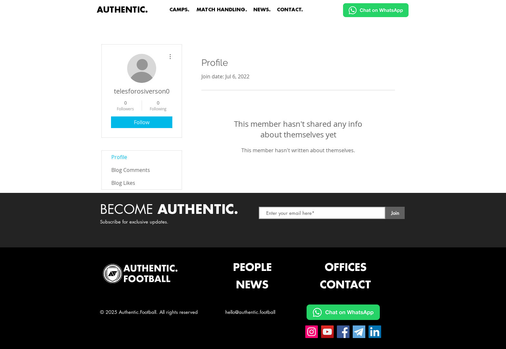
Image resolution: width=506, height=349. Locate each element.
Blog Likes (123, 182)
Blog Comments (130, 170)
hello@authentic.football (250, 312)
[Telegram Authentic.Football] (359, 331)
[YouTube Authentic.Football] (327, 331)
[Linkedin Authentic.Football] (375, 331)
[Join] (395, 213)
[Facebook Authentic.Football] (343, 331)
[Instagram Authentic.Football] (311, 331)
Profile (119, 157)
